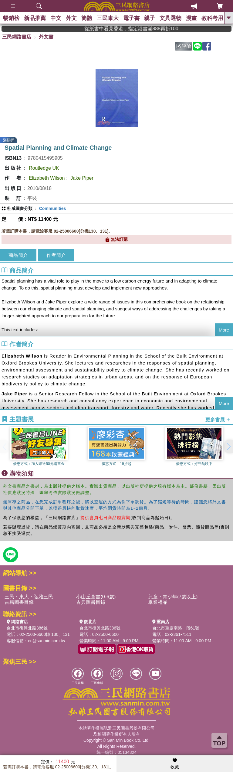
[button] (228, 446)
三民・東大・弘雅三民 (29, 596)
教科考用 (212, 18)
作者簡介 (56, 255)
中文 (55, 18)
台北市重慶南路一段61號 (176, 628)
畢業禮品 (157, 602)
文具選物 (170, 18)
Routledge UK (44, 168)
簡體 (86, 18)
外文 (71, 18)
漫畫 (191, 18)
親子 (149, 18)
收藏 (175, 763)
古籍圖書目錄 (19, 602)
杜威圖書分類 (19, 208)
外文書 (46, 36)
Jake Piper (81, 178)
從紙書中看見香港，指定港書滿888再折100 (140, 28)
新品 (35, 18)
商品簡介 (18, 255)
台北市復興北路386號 (27, 628)
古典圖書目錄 (90, 602)
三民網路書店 (16, 36)
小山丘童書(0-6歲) (96, 596)
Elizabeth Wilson (47, 178)
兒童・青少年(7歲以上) (173, 596)
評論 (183, 46)
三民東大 (108, 18)
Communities (52, 208)
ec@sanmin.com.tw (46, 640)
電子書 (131, 18)
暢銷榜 (11, 18)
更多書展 (218, 419)
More (224, 329)
